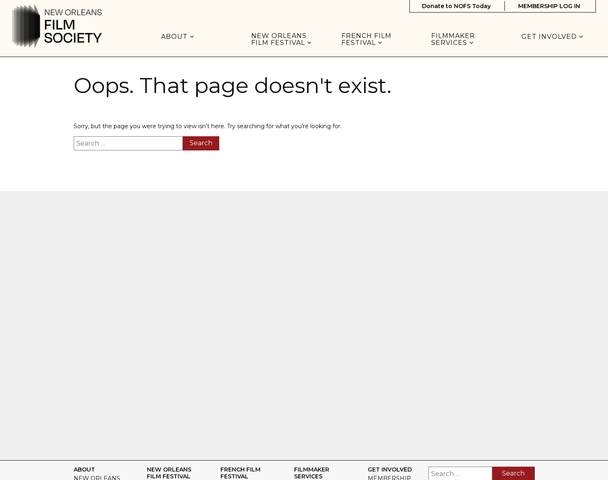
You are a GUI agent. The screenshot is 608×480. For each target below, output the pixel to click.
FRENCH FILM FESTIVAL (366, 39)
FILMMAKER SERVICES (453, 39)
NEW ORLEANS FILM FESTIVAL (281, 39)
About (177, 36)
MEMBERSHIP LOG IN (549, 6)
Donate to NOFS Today (456, 6)
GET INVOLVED (552, 36)
